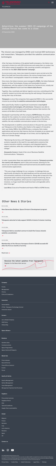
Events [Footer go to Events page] (4, 367)
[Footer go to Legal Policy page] (36, 462)
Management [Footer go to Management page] (5, 289)
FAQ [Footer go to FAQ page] (3, 403)
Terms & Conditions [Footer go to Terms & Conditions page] (7, 405)
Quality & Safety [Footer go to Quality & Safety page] (6, 376)
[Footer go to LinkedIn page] (3, 450)
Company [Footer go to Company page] (4, 282)
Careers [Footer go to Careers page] (4, 315)
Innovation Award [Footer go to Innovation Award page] (6, 309)
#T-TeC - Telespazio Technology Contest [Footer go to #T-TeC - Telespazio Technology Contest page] (12, 307)
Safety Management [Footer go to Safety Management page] (7, 383)
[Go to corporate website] (8, 2)
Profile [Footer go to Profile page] (3, 287)
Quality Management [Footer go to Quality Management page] (7, 380)
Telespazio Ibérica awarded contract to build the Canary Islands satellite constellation (24, 232)
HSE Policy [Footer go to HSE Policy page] (5, 322)
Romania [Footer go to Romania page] (4, 430)
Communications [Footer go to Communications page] (6, 345)
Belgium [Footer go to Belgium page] (4, 418)
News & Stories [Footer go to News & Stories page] (6, 362)
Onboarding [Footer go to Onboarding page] (5, 324)
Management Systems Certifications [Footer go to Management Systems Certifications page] (12, 388)
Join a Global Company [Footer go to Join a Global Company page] (8, 319)
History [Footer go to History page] (4, 292)
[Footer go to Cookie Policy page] (14, 462)
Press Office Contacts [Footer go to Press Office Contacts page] (8, 365)
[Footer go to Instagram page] (8, 450)
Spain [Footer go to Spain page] (3, 433)
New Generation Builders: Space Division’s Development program (24, 209)
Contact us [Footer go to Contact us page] (5, 441)
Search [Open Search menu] (49, 2)
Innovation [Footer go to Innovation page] (5, 300)
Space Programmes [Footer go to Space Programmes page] (7, 347)
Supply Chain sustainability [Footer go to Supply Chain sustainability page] (9, 408)
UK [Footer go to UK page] (2, 435)
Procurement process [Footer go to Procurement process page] (8, 398)
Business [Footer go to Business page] (4, 338)
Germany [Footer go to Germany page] (4, 423)
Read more (5, 253)
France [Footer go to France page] (4, 420)
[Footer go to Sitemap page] (44, 462)
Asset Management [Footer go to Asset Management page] (7, 385)
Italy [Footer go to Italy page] (3, 425)
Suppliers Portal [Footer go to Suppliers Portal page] (6, 400)
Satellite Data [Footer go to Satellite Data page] (6, 342)
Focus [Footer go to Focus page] (3, 370)
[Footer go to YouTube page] (12, 450)
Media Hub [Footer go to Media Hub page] (5, 356)
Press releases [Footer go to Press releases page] (6, 360)
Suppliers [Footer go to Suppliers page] (4, 393)
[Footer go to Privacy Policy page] (5, 462)
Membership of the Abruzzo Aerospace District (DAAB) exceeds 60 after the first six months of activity (25, 245)
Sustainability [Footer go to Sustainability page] (6, 304)
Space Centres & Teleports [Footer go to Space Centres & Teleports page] (9, 350)
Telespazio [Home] (6, 7)
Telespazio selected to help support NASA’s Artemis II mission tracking (26, 220)
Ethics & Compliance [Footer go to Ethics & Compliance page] (7, 294)
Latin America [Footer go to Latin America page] (6, 428)
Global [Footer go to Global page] (4, 414)
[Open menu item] (52, 2)
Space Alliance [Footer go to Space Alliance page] (6, 330)
